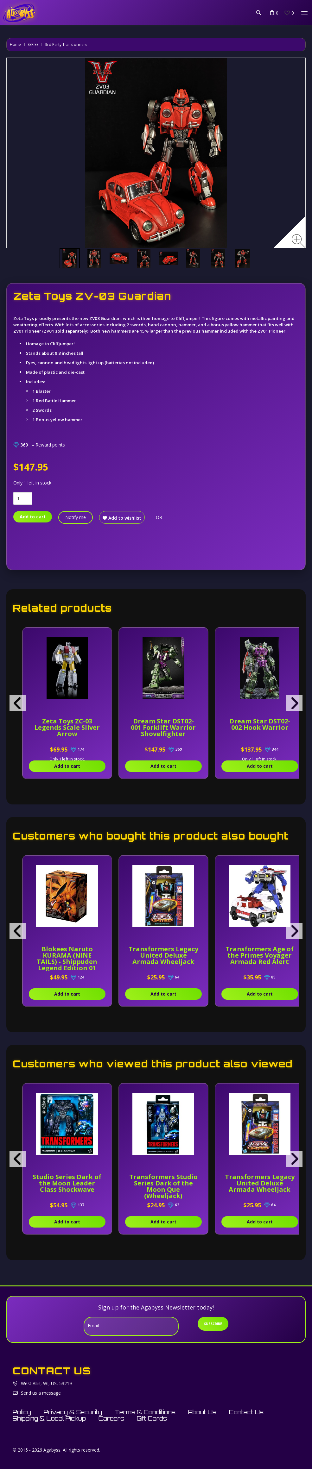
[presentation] (18, 703)
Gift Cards (152, 1418)
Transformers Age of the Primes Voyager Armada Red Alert (274, 955)
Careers (111, 1418)
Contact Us (246, 1412)
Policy (22, 1412)
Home (15, 44)
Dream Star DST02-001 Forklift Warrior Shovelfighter (171, 727)
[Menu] (304, 13)
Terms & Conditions (145, 1412)
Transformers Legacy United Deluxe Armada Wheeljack (172, 958)
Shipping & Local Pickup (49, 1418)
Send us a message (41, 1393)
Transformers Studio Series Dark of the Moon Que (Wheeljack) (172, 1186)
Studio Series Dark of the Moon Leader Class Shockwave (70, 1183)
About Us (202, 1412)
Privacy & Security (73, 1412)
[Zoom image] (298, 241)
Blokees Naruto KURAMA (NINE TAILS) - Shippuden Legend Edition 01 (70, 958)
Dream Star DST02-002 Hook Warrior (273, 724)
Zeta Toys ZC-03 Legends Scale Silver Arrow (70, 727)
